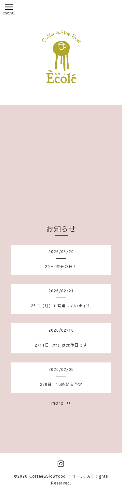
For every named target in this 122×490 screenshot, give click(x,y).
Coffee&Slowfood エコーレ (56, 476)
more (61, 402)
